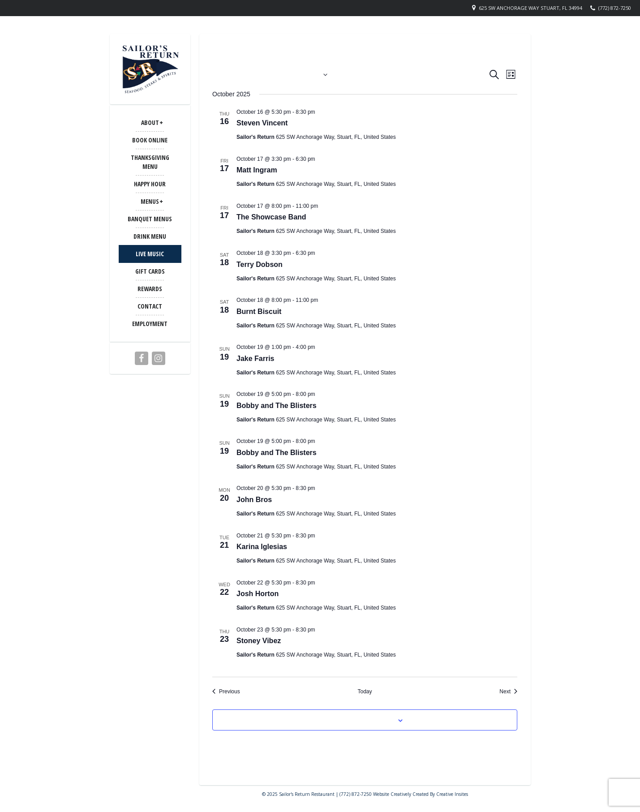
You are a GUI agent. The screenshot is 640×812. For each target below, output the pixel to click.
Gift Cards (150, 271)
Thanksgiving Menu (150, 162)
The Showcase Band (271, 217)
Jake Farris (255, 358)
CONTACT (149, 306)
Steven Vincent (262, 123)
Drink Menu (149, 236)
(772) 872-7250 (614, 7)
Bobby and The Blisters (276, 405)
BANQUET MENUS (150, 219)
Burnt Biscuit (258, 311)
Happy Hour (150, 184)
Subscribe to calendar (359, 719)
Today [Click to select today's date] (364, 691)
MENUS (150, 201)
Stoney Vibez (258, 640)
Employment (150, 323)
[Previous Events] (226, 692)
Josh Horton (257, 593)
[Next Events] (508, 692)
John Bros (254, 499)
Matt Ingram (256, 170)
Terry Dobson (259, 264)
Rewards (149, 288)
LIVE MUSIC (150, 253)
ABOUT (150, 122)
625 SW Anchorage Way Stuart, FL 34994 (530, 7)
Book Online (150, 140)
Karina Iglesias (261, 546)
